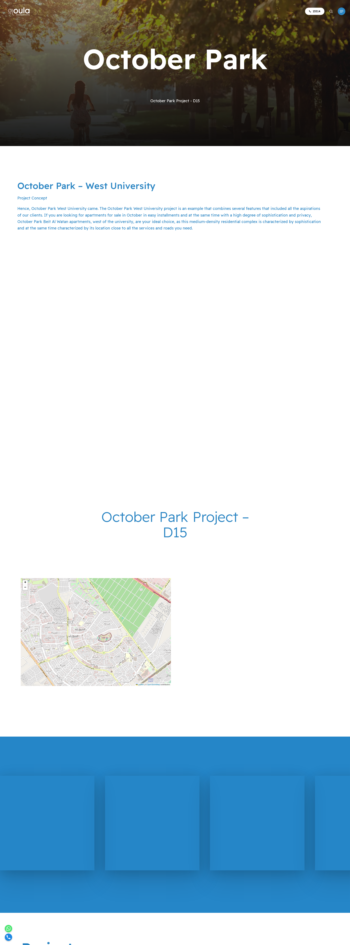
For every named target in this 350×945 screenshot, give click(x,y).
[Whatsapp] (8, 928)
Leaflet (140, 684)
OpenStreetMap (153, 684)
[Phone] (8, 937)
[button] (341, 11)
